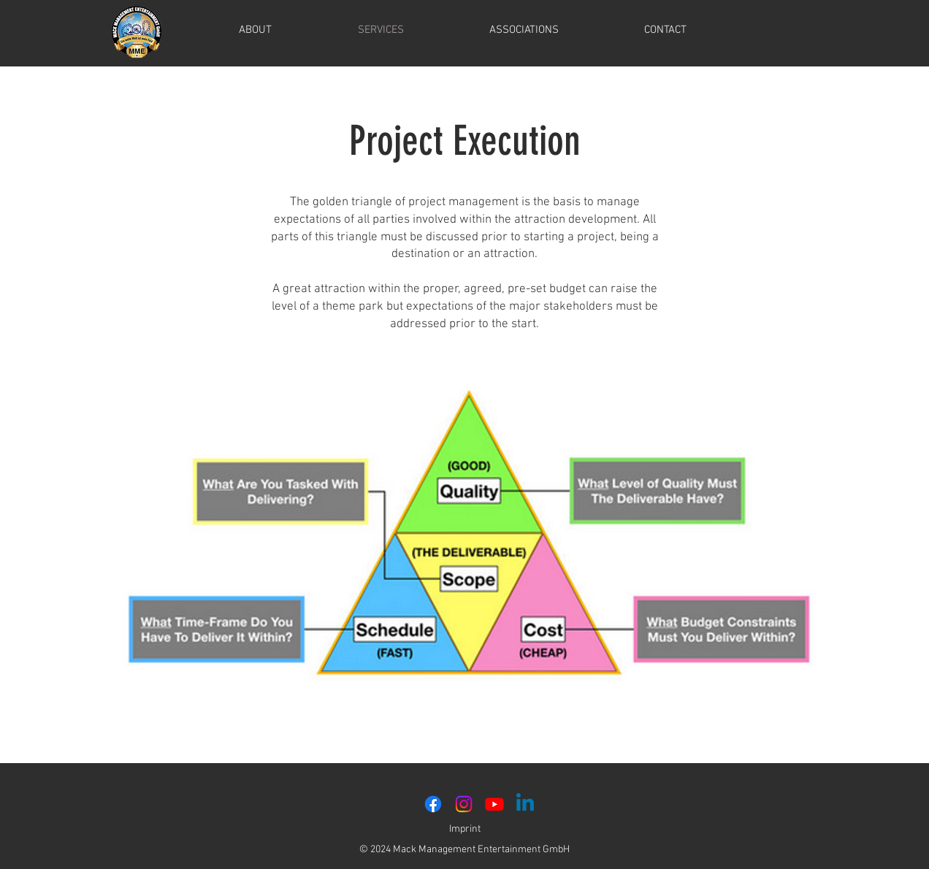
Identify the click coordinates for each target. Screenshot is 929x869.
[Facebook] (433, 804)
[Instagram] (464, 804)
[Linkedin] (525, 804)
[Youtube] (494, 804)
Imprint (465, 829)
